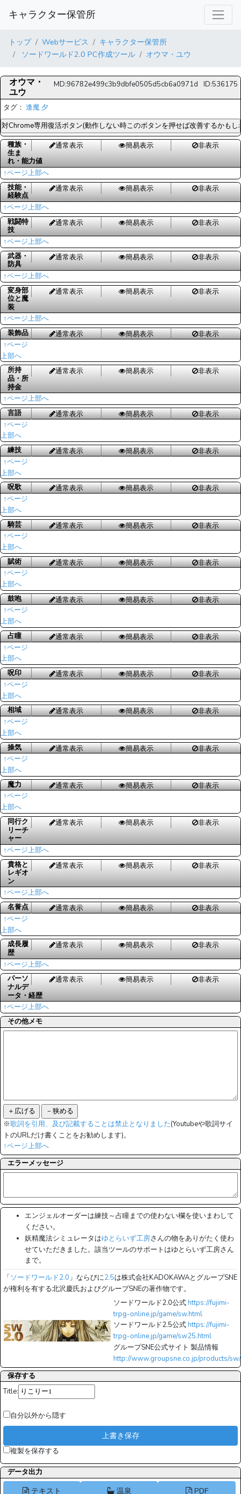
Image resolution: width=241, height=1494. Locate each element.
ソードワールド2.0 (39, 1277)
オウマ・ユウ (168, 54)
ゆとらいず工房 (125, 1238)
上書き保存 (121, 1435)
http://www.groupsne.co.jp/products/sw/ (177, 1359)
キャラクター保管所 (52, 14)
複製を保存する (31, 1451)
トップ (20, 42)
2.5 (109, 1277)
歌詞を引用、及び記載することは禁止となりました (90, 1124)
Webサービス (65, 42)
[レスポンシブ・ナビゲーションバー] (218, 15)
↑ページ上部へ (26, 173)
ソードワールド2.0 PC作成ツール (77, 54)
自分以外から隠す (34, 1415)
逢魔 (33, 107)
